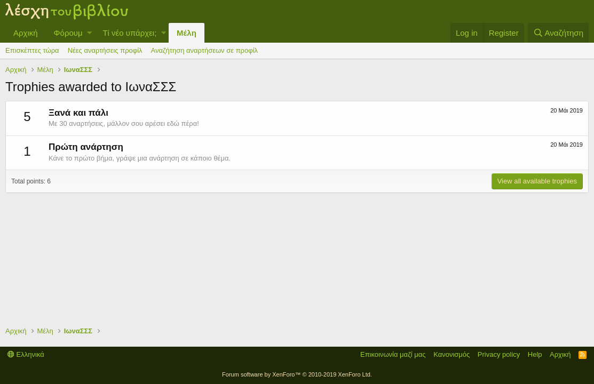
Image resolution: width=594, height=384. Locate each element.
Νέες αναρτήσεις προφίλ (105, 50)
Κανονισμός (451, 354)
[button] (89, 33)
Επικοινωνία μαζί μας (393, 354)
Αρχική (25, 32)
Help (535, 354)
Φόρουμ (68, 32)
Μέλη (186, 32)
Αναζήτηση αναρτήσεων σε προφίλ (204, 50)
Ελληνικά (25, 354)
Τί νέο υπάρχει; (129, 32)
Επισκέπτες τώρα (32, 50)
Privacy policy (499, 354)
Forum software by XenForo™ (297, 374)
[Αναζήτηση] (558, 33)
